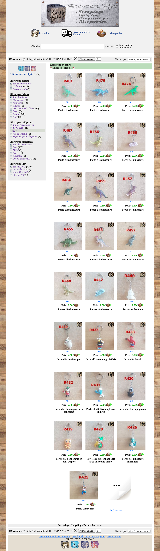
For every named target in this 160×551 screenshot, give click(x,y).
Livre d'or (44, 33)
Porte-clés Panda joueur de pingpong (69, 410)
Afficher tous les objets (21, 74)
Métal (16, 150)
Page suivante (117, 510)
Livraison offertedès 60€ (81, 33)
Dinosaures (18, 100)
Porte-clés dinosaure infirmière (133, 460)
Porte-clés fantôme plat (69, 359)
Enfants (16, 114)
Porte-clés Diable (133, 359)
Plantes (16, 105)
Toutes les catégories (23, 125)
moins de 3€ (19, 169)
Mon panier (116, 33)
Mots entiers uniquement (125, 46)
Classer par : (121, 59)
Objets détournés (21, 158)
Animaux (17, 103)
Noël (15, 117)
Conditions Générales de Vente (54, 536)
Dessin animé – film (23, 108)
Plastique (17, 155)
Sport (15, 111)
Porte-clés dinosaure (69, 110)
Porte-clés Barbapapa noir (133, 409)
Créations (18, 86)
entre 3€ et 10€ (20, 172)
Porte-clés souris (85, 508)
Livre (15, 153)
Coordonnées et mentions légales (88, 536)
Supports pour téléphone (25, 136)
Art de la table (20, 133)
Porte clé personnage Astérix (101, 359)
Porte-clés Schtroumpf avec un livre (100, 410)
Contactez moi (114, 536)
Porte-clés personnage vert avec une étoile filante (101, 460)
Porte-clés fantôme (133, 309)
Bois (15, 147)
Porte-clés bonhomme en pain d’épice (69, 460)
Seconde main (20, 89)
